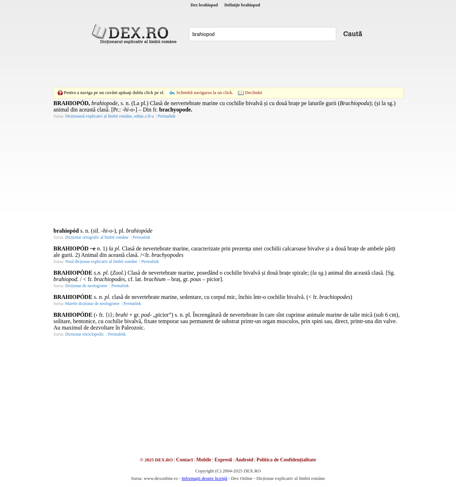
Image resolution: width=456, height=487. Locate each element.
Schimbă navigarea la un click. (204, 92)
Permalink (166, 116)
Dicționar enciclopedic (84, 334)
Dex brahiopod (204, 4)
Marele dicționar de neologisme (92, 303)
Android (244, 459)
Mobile (203, 459)
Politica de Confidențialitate (286, 459)
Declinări (253, 92)
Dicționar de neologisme (86, 285)
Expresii (223, 459)
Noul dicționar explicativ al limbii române (101, 261)
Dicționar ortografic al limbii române (97, 237)
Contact (184, 459)
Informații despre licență (204, 478)
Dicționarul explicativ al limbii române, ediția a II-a (109, 116)
